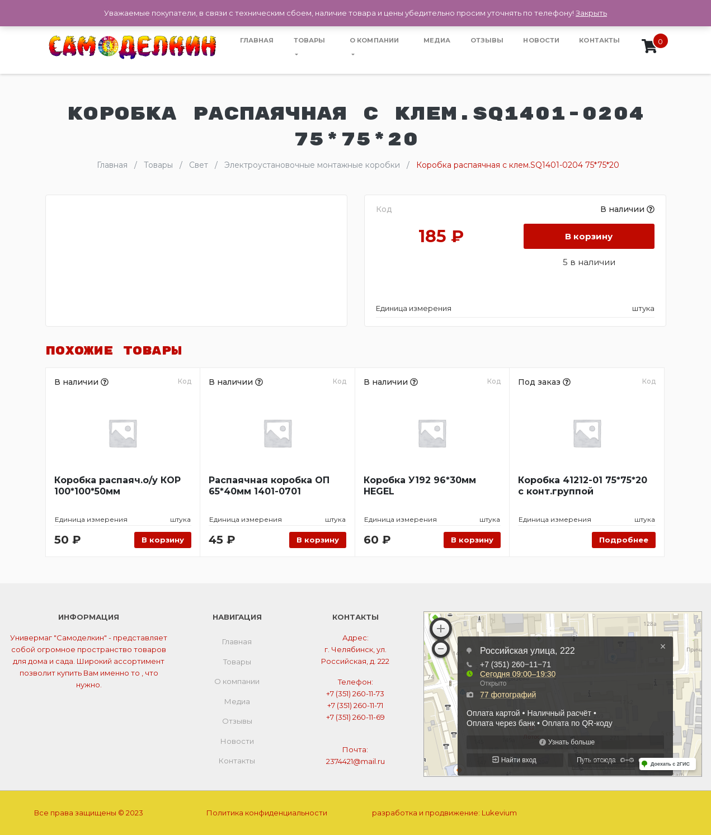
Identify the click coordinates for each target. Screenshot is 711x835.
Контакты (599, 40)
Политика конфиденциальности (266, 812)
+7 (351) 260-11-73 (355, 693)
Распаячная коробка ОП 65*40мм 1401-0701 (269, 486)
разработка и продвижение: (444, 812)
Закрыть (591, 12)
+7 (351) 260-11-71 (355, 705)
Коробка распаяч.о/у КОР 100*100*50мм (117, 486)
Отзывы (487, 40)
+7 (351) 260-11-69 (355, 717)
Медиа (437, 40)
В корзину (589, 236)
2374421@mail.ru (355, 761)
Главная (257, 40)
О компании (374, 40)
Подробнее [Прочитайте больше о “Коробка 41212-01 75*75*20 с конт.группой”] (623, 539)
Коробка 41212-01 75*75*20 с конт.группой (582, 486)
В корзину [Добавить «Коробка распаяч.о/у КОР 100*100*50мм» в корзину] (163, 539)
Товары (310, 40)
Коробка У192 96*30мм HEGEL (420, 486)
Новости (541, 40)
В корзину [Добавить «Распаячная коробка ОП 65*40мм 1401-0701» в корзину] (317, 539)
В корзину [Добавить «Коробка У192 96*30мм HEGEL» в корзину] (472, 539)
